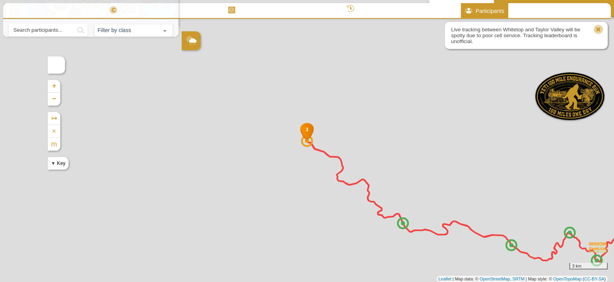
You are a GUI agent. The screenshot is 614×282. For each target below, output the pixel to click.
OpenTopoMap (567, 279)
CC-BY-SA (594, 279)
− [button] (188, 99)
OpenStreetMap (495, 279)
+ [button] (188, 86)
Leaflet (445, 279)
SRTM (519, 279)
